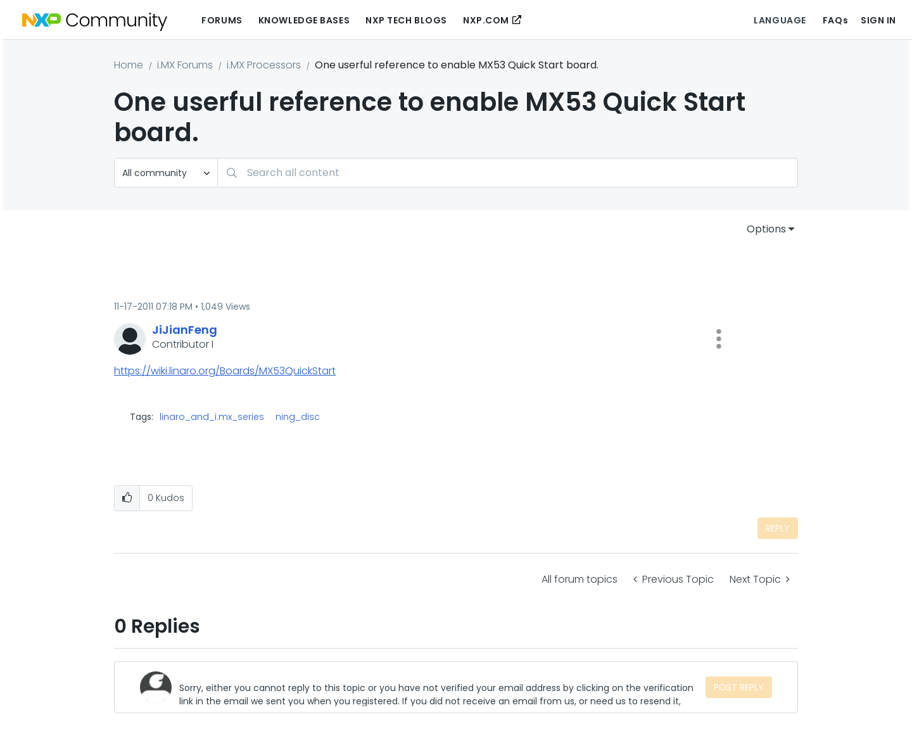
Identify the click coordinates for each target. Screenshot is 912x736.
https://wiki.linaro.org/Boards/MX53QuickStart (225, 371)
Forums (221, 20)
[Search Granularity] (166, 172)
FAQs (835, 20)
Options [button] (766, 229)
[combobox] (507, 172)
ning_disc (298, 416)
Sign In (878, 20)
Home (128, 65)
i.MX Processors (264, 65)
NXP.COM (486, 20)
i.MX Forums (185, 65)
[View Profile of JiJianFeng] (184, 330)
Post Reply (739, 687)
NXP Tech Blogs (406, 20)
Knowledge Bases (304, 20)
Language (780, 20)
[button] (719, 339)
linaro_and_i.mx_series (212, 416)
